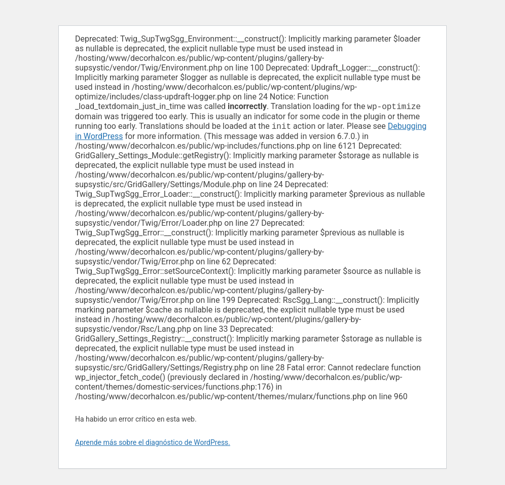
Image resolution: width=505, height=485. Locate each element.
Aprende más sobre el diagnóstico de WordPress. (152, 444)
